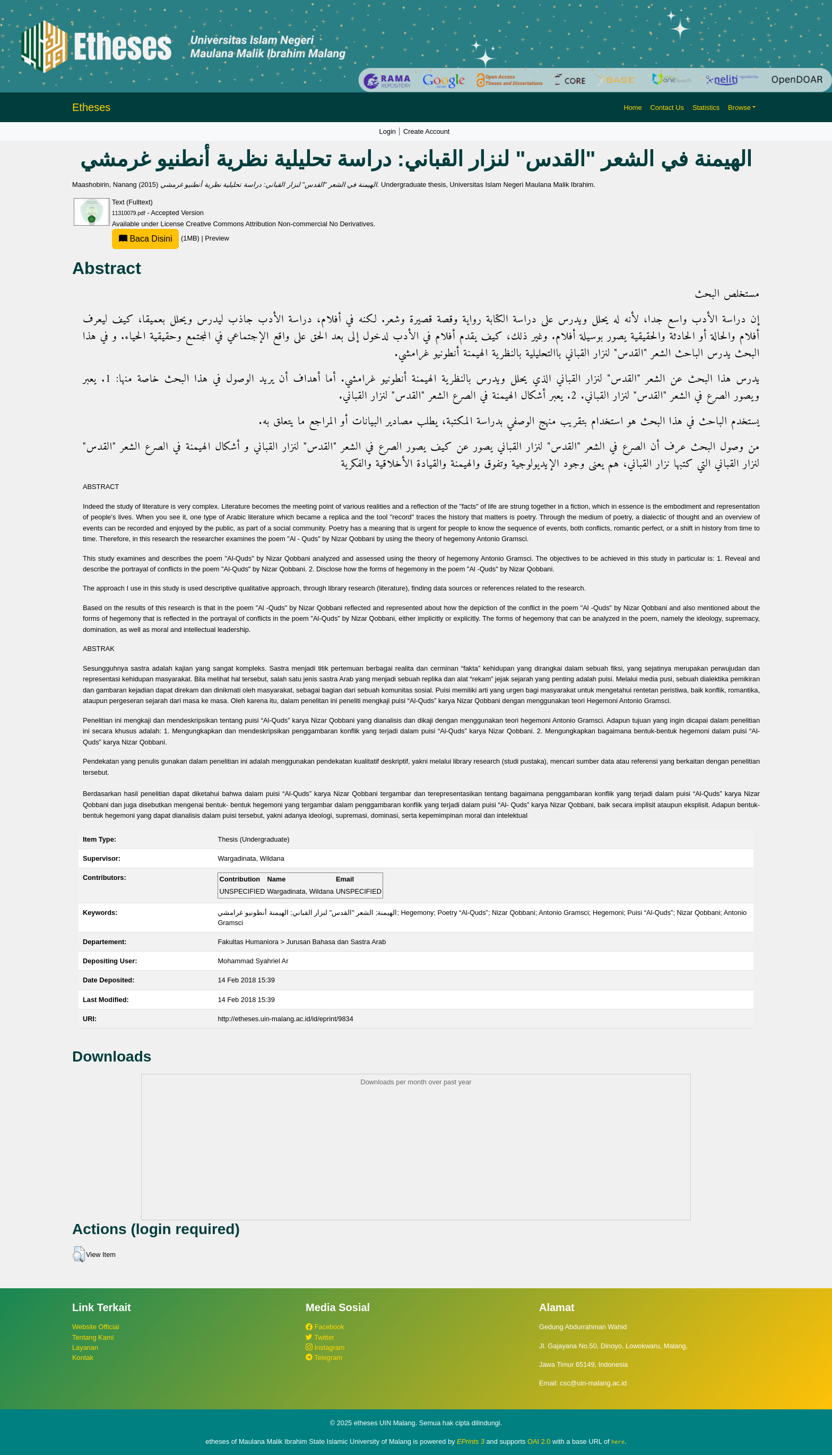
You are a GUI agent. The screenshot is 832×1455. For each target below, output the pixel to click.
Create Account (426, 131)
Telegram (324, 1358)
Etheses (91, 107)
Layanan (85, 1347)
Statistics (706, 108)
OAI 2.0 (538, 1441)
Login (387, 131)
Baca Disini (145, 238)
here (618, 1441)
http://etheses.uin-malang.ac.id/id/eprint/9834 (285, 1019)
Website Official (95, 1327)
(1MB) (156, 238)
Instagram (325, 1347)
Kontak (82, 1358)
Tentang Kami (93, 1337)
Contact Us (667, 108)
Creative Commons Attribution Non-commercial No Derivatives (279, 224)
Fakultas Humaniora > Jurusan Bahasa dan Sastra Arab (302, 942)
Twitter (320, 1337)
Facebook (325, 1327)
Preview (217, 238)
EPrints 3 (470, 1441)
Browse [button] (739, 108)
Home (632, 108)
